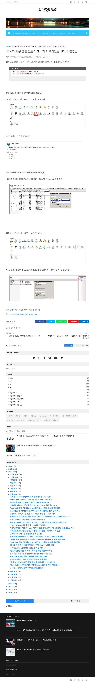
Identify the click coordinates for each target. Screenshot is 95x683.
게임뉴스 (62, 33)
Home (8, 2)
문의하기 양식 (75, 601)
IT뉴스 (55, 33)
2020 (10, 592)
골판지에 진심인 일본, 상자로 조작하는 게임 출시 (28, 559)
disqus (76, 345)
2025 (10, 469)
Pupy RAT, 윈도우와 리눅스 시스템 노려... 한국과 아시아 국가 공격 (35, 508)
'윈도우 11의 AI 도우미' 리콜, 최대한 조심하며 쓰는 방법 (31, 499)
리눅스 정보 (46, 33)
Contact (15, 2)
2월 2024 (14, 577)
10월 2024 (14, 480)
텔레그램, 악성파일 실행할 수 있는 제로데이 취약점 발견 (31, 553)
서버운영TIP (12, 393)
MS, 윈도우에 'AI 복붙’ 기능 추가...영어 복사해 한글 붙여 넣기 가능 (35, 511)
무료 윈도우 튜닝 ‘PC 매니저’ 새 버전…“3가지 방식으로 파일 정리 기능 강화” (38, 522)
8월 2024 (14, 485)
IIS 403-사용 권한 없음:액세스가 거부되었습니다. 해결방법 (32, 545)
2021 (10, 589)
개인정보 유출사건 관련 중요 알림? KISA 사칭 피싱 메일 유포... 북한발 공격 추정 (40, 516)
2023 (10, 584)
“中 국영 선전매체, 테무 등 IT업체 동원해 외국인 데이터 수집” (33, 562)
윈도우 (10, 378)
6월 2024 (14, 491)
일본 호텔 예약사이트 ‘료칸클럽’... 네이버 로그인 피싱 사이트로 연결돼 (36, 536)
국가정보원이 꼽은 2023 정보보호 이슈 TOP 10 (27, 548)
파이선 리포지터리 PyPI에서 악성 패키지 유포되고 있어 (30, 496)
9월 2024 (14, 483)
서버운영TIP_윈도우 (18, 46)
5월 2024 (14, 494)
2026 (10, 466)
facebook (85, 345)
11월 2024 (14, 477)
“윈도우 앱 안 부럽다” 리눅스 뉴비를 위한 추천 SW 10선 (31, 551)
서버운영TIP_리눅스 (15, 405)
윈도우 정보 (36, 33)
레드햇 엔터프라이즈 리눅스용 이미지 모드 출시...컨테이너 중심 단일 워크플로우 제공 (42, 528)
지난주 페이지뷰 (19, 601)
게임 (9, 384)
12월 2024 (14, 474)
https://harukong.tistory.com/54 (24, 314)
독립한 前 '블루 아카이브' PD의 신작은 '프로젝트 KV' (30, 502)
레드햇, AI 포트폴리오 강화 (15, 431)
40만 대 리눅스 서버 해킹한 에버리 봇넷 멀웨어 (27, 519)
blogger (68, 345)
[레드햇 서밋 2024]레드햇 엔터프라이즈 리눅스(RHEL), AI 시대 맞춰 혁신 (37, 539)
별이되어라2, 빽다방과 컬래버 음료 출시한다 (26, 533)
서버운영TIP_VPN (14, 402)
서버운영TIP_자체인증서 (16, 399)
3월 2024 (14, 574)
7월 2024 (14, 488)
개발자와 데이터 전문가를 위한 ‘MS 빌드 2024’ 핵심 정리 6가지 (33, 505)
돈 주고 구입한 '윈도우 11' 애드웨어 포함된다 (27, 568)
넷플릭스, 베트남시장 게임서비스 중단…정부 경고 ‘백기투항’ (32, 513)
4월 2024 (14, 571)
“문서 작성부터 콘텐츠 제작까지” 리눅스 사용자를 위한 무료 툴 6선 (35, 565)
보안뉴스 (9, 39)
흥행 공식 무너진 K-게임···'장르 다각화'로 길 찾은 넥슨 (36, 446)
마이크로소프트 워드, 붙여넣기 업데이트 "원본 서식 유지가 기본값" (35, 531)
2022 (10, 586)
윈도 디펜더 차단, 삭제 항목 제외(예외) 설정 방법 (28, 556)
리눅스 (10, 387)
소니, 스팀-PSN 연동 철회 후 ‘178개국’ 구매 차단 (28, 525)
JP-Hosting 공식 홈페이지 (21, 33)
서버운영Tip (71, 33)
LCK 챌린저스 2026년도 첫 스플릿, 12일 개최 (22, 455)
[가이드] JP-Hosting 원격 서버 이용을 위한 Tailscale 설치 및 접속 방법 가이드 (45, 436)
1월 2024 (14, 580)
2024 (10, 472)
